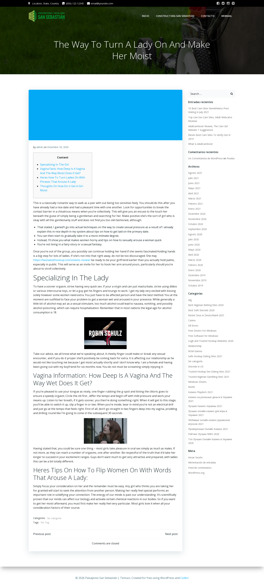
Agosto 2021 (195, 173)
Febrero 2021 (195, 203)
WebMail (227, 16)
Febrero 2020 (195, 265)
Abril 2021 (193, 193)
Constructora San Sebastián (175, 16)
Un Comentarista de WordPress (205, 158)
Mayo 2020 (194, 250)
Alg (189, 300)
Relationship (194, 346)
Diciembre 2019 (196, 275)
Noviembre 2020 (197, 219)
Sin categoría (54, 519)
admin (40, 148)
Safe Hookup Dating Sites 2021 (205, 356)
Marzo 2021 (194, 198)
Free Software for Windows (203, 336)
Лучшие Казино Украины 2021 (205, 406)
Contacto (208, 16)
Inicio (146, 16)
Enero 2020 (194, 270)
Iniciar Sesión (195, 457)
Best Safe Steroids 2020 (201, 310)
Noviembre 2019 (197, 280)
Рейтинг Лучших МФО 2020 (203, 434)
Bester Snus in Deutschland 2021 (206, 315)
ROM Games (195, 351)
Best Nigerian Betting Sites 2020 (205, 305)
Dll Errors (193, 325)
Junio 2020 (193, 244)
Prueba (230, 158)
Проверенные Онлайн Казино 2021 (208, 429)
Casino (191, 320)
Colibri (184, 578)
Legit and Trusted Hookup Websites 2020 (210, 341)
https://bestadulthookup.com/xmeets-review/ (62, 261)
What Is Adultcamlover (200, 144)
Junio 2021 (193, 183)
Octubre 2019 (195, 285)
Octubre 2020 (195, 224)
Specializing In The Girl (54, 165)
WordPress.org (196, 473)
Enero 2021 (194, 208)
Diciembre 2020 (196, 214)
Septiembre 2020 (197, 229)
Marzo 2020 (194, 260)
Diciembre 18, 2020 (58, 148)
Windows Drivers (197, 382)
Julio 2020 (193, 239)
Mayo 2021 (194, 188)
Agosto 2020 (195, 234)
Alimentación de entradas (202, 462)
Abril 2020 (193, 255)
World (191, 387)
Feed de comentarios (199, 467)
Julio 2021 (193, 178)
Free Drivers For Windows (202, 331)
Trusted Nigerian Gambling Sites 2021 (208, 377)
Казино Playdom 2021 (200, 392)
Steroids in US (195, 366)
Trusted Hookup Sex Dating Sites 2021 (209, 371)
